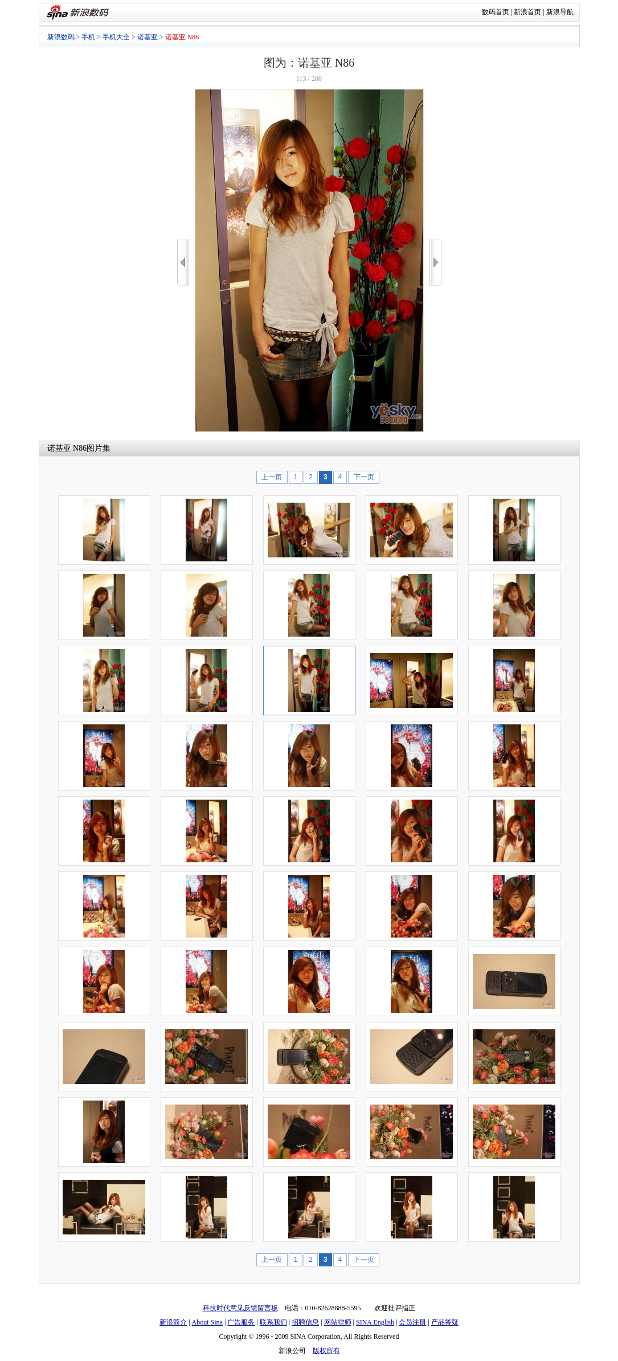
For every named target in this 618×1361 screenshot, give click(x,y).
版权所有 (326, 1351)
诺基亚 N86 (67, 448)
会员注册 (412, 1322)
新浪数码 (61, 37)
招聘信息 (305, 1322)
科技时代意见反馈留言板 (240, 1308)
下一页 (364, 477)
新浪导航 (560, 12)
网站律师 (337, 1322)
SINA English (375, 1322)
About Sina (207, 1322)
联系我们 (273, 1322)
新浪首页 (527, 12)
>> (435, 262)
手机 (88, 37)
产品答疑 (445, 1322)
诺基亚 (147, 37)
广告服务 (241, 1322)
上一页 (271, 477)
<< (183, 262)
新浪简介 (173, 1322)
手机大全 (116, 37)
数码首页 (495, 12)
